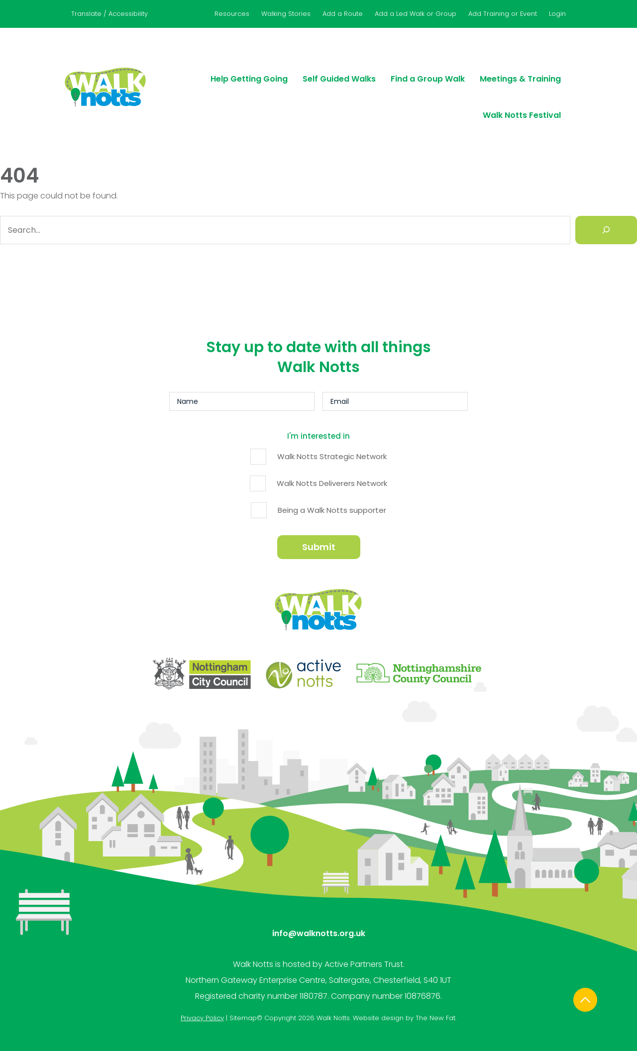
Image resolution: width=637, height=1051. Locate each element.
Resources (231, 13)
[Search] (606, 232)
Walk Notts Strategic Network (332, 454)
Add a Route (342, 13)
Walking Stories (286, 13)
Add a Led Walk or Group (415, 13)
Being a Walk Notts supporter (332, 508)
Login (557, 13)
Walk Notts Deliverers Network (332, 481)
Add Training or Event (502, 13)
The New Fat (435, 990)
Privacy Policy (202, 990)
